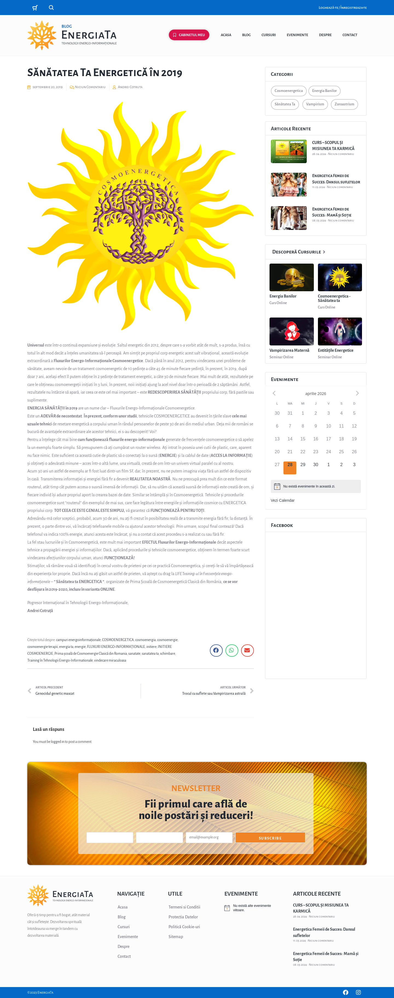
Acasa (226, 35)
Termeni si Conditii (184, 907)
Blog (246, 35)
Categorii (282, 74)
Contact (350, 35)
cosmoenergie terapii (42, 647)
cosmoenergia (145, 640)
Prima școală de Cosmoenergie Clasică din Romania (90, 654)
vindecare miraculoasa (110, 660)
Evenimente (297, 35)
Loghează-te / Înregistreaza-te (343, 8)
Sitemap (176, 936)
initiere (151, 647)
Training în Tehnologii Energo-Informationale (60, 660)
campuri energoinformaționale (78, 640)
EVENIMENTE (241, 894)
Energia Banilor (283, 296)
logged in (57, 742)
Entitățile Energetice (336, 350)
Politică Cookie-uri (184, 927)
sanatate (134, 654)
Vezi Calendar (283, 500)
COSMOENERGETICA (118, 640)
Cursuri (269, 35)
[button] (216, 650)
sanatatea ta (150, 654)
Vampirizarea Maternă (289, 350)
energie (80, 647)
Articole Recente (291, 128)
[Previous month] (274, 393)
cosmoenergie (167, 640)
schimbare (167, 654)
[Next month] (357, 393)
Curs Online (278, 303)
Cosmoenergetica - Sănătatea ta (334, 298)
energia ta (66, 647)
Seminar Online (282, 357)
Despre (325, 35)
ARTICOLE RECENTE (317, 894)
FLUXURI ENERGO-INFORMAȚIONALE (116, 647)
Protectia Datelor (183, 917)
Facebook (282, 525)
